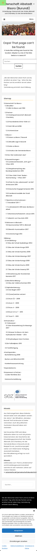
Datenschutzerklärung (17, 546)
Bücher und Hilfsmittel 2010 (14, 359)
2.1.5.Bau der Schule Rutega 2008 (18, 261)
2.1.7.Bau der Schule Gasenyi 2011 (17, 269)
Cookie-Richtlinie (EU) (13, 375)
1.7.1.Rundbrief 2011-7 (13, 203)
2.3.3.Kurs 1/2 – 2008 (13, 299)
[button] (34, 511)
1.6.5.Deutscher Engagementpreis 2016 (20, 189)
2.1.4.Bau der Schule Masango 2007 (18, 256)
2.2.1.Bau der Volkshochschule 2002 (18, 283)
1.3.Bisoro (8, 135)
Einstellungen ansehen (18, 541)
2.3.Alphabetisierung (12, 287)
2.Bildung (7, 238)
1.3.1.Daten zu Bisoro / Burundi (16, 137)
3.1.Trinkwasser (10, 323)
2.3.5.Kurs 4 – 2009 (12, 307)
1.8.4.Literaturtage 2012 (14, 234)
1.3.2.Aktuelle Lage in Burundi (16, 142)
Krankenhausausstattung (14, 363)
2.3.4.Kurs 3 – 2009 (12, 303)
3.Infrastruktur (9, 321)
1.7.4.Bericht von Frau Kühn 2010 (17, 218)
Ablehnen (18, 536)
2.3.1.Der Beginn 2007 (13, 290)
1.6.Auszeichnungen (12, 159)
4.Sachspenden (9, 352)
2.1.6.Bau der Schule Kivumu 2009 (17, 265)
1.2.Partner (8, 112)
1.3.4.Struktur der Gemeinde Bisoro (18, 151)
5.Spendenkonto (10, 368)
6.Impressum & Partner (12, 372)
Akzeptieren (18, 531)
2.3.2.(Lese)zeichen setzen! (16, 294)
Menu (31, 19)
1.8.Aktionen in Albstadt (13, 222)
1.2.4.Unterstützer (12, 130)
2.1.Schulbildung (10, 240)
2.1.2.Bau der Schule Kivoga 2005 (17, 247)
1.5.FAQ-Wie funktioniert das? (15, 155)
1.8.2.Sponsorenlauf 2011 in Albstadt (18, 225)
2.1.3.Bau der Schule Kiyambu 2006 (18, 252)
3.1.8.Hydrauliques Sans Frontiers (17, 339)
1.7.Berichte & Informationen (15, 200)
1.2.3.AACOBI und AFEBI (14, 126)
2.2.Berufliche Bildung (12, 281)
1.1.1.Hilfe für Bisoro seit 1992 (15, 108)
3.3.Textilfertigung (11, 348)
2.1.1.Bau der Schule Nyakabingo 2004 (19, 243)
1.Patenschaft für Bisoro (12, 103)
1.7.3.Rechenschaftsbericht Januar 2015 (20, 214)
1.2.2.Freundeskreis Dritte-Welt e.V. (18, 122)
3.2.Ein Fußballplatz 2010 (13, 343)
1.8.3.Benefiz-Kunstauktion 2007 (17, 229)
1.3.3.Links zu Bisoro (12, 146)
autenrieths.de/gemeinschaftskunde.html (21, 472)
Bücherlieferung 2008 (12, 355)
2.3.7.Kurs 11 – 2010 (12, 316)
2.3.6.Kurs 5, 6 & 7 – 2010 (14, 312)
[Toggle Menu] (3, 2)
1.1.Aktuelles (9, 106)
